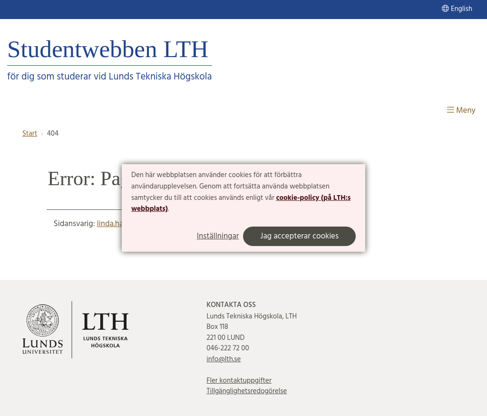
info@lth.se (223, 359)
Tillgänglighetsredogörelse (246, 391)
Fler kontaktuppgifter (239, 380)
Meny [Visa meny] (461, 110)
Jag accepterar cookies (299, 236)
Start (29, 133)
